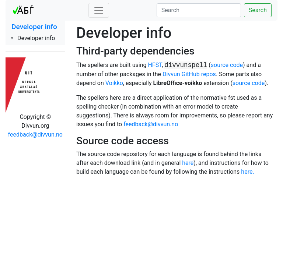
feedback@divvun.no (35, 134)
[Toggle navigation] (98, 10)
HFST (155, 64)
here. (247, 171)
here (187, 162)
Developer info (34, 26)
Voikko (114, 83)
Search (258, 10)
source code (227, 64)
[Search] (199, 10)
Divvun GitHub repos (189, 74)
